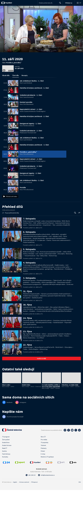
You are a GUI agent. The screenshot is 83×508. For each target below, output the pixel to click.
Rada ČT (4, 466)
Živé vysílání (6, 457)
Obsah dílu (5, 93)
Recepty (25, 93)
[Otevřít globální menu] (79, 3)
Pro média (44, 457)
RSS (80, 500)
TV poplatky (44, 460)
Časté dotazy (6, 472)
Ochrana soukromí (24, 500)
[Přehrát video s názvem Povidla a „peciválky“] (41, 29)
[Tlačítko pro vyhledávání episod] (75, 230)
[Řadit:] (79, 230)
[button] (41, 29)
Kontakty (5, 475)
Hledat (60, 3)
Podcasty (43, 466)
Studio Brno (5, 460)
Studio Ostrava (6, 463)
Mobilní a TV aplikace (47, 475)
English (15, 500)
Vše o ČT (43, 455)
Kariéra (4, 469)
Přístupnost (34, 500)
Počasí (43, 469)
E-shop (43, 472)
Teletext (43, 463)
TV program (6, 455)
